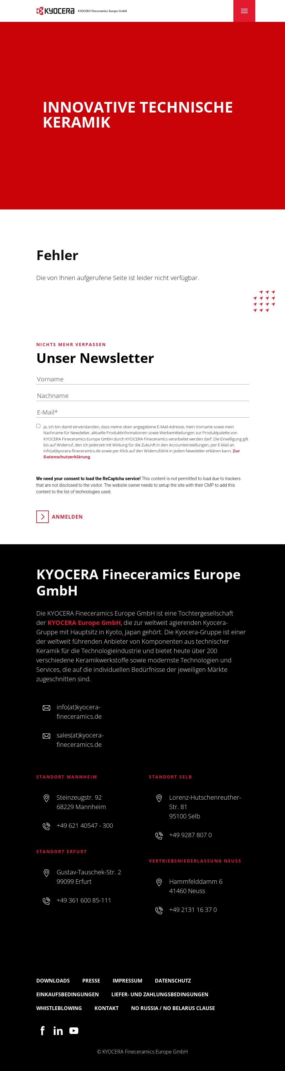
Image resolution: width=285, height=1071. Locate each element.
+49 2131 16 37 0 (193, 909)
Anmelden (67, 516)
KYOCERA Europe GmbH (84, 622)
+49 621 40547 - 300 (85, 825)
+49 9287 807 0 (190, 835)
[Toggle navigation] (244, 11)
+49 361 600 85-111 (84, 900)
